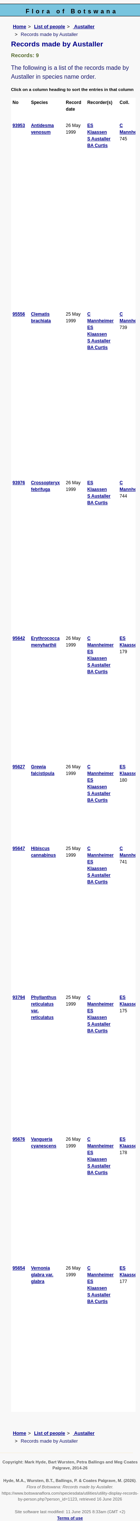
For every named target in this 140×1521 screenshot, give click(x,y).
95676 (19, 1139)
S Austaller (99, 138)
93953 (19, 125)
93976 (19, 482)
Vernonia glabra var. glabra (42, 1275)
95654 (19, 1268)
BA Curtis (97, 145)
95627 (19, 766)
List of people (49, 26)
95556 (19, 314)
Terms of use (70, 1518)
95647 (19, 848)
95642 (19, 638)
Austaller (83, 26)
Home (20, 26)
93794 (19, 997)
